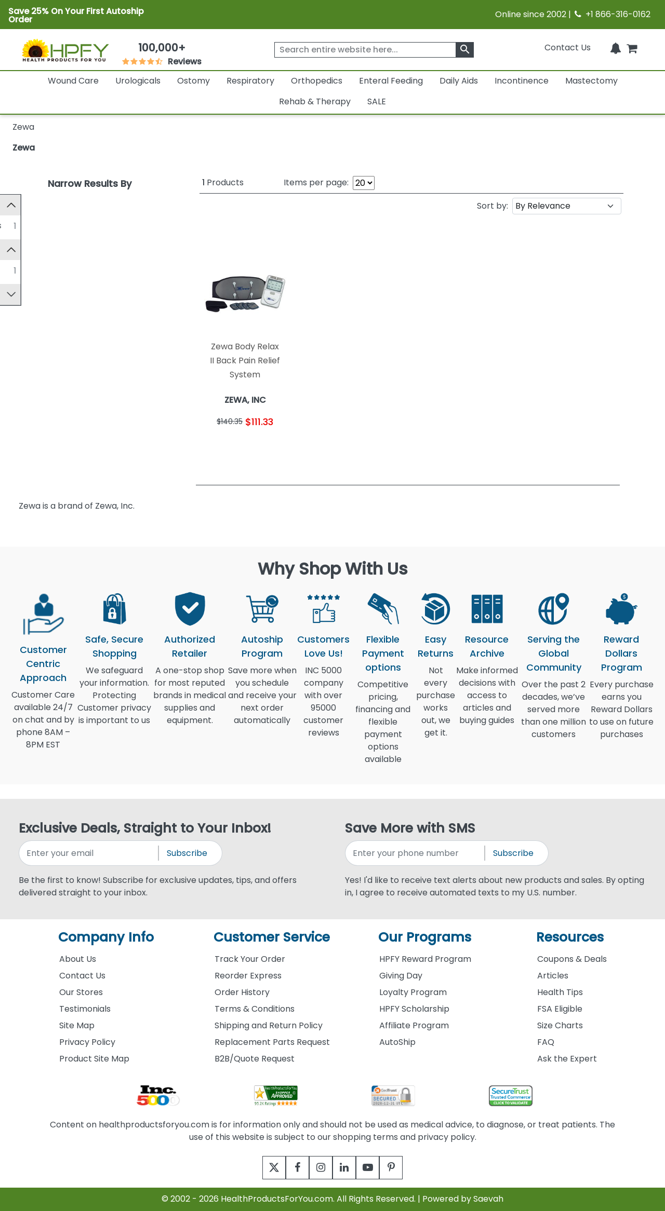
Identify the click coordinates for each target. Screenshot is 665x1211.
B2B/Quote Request (255, 1059)
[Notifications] (615, 47)
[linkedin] (346, 1167)
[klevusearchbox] (465, 50)
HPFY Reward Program (425, 959)
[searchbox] (374, 50)
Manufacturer (46, 254)
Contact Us (567, 47)
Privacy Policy (87, 1042)
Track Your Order (250, 959)
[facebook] (289, 1167)
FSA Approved (46, 302)
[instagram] (318, 1167)
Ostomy (193, 81)
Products (223, 182)
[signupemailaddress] (89, 853)
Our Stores (81, 992)
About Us (77, 959)
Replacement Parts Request (272, 1042)
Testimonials (85, 1009)
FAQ (545, 1042)
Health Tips (560, 992)
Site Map (77, 1025)
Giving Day (400, 976)
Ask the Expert (567, 1059)
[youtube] (375, 1167)
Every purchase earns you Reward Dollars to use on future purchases (621, 715)
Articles (552, 976)
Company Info (106, 937)
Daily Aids (459, 81)
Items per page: (316, 182)
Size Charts (560, 1025)
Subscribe (187, 853)
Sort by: (492, 206)
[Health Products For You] (65, 49)
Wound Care (73, 81)
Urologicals (138, 81)
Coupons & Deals (572, 959)
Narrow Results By (89, 183)
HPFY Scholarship (414, 1009)
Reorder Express (248, 976)
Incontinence (522, 81)
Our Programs (424, 937)
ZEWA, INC (50, 274)
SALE (376, 101)
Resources (570, 937)
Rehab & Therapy (315, 101)
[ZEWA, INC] (21, 274)
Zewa (23, 148)
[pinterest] (404, 1167)
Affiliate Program (414, 1025)
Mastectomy (591, 81)
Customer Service (272, 937)
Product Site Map (94, 1059)
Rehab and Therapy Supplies (88, 226)
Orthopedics (316, 81)
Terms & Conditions (255, 1009)
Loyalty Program (413, 992)
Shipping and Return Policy (269, 1025)
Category (37, 205)
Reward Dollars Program (621, 653)
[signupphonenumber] (415, 853)
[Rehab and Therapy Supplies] (21, 225)
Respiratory (250, 81)
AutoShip (397, 1042)
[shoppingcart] (632, 47)
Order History (242, 992)
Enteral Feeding (391, 81)
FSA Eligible (559, 1009)
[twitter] (261, 1167)
